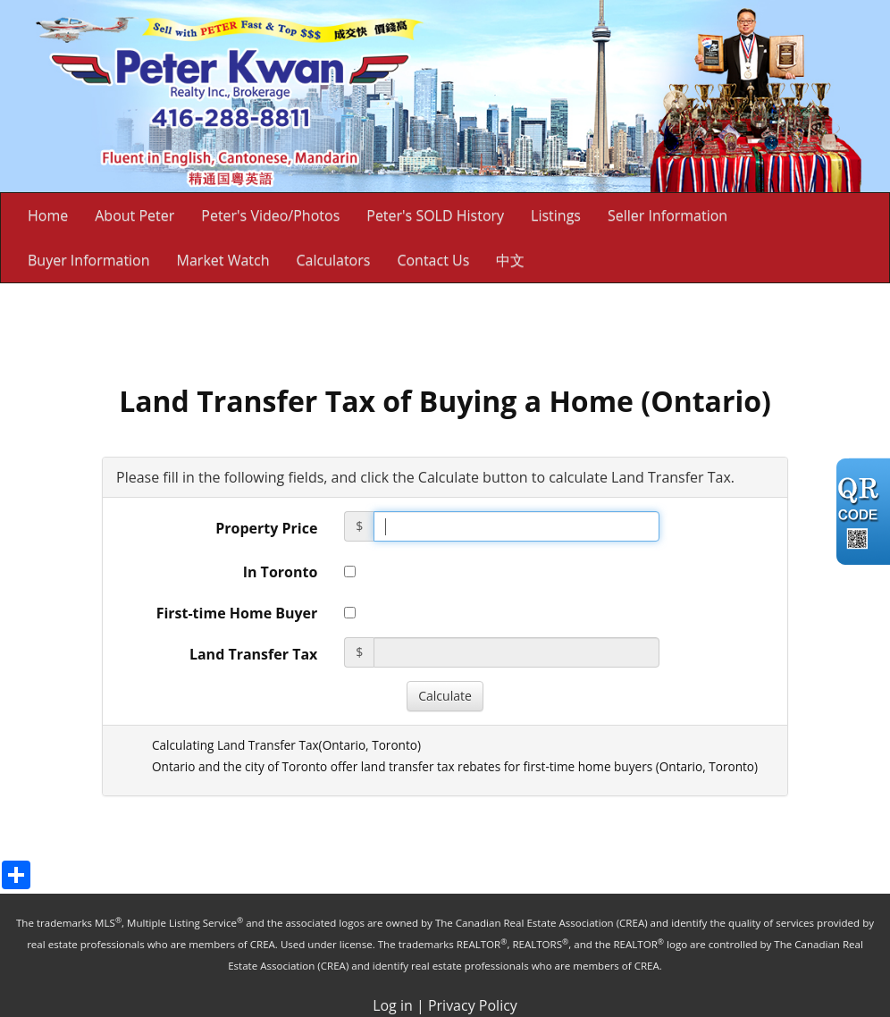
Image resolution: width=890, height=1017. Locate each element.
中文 (510, 260)
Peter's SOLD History (435, 215)
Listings (556, 215)
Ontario (344, 744)
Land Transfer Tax (253, 654)
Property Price (266, 528)
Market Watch (223, 260)
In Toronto (280, 572)
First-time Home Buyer (237, 613)
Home (48, 215)
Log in (393, 1005)
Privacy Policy (472, 1005)
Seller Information (667, 215)
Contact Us (433, 260)
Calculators (333, 260)
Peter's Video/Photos (270, 215)
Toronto (394, 744)
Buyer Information (89, 260)
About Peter (134, 215)
